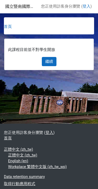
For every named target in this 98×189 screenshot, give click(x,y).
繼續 (49, 61)
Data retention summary (24, 176)
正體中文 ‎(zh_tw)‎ (18, 149)
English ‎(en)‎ (18, 161)
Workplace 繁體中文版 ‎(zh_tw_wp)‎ (37, 166)
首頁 (8, 26)
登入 (86, 6)
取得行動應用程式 (19, 183)
